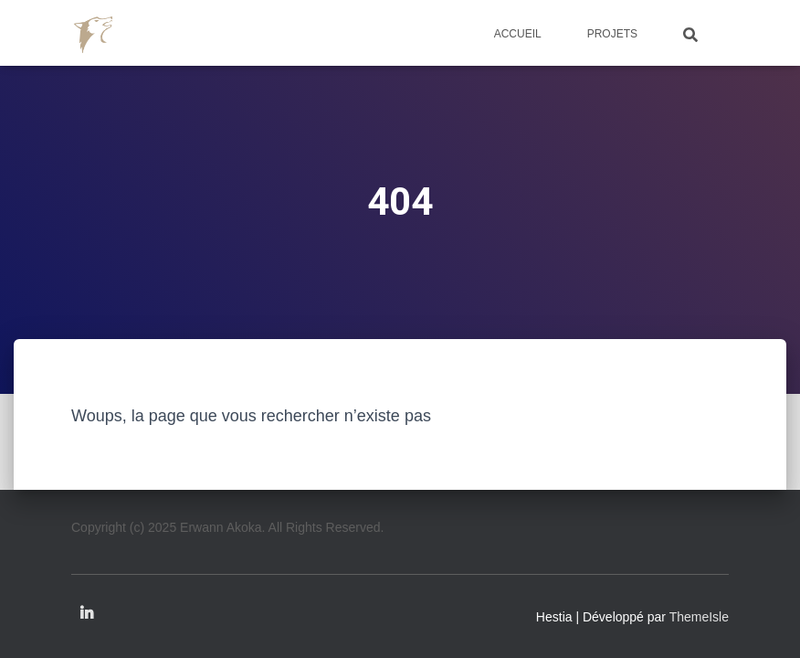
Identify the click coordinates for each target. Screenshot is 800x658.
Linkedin (86, 614)
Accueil (518, 33)
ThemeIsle (699, 617)
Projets (612, 33)
